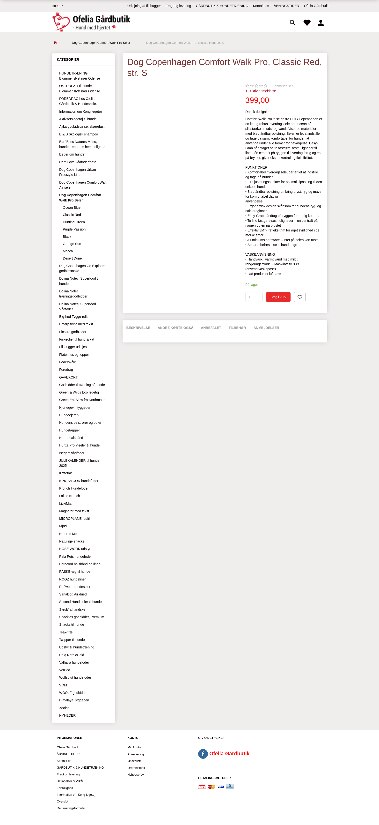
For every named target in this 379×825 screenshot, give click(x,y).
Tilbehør (237, 328)
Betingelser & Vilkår (70, 781)
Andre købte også (175, 328)
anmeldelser (282, 86)
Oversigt (62, 801)
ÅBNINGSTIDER (286, 6)
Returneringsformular (71, 808)
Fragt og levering (178, 6)
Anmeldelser (266, 328)
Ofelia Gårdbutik (316, 6)
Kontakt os (261, 6)
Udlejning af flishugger (144, 6)
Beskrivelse (138, 328)
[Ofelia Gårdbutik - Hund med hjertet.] (91, 22)
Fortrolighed (65, 788)
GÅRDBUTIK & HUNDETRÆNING (222, 6)
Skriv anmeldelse (262, 91)
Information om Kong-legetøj (76, 794)
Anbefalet (211, 328)
